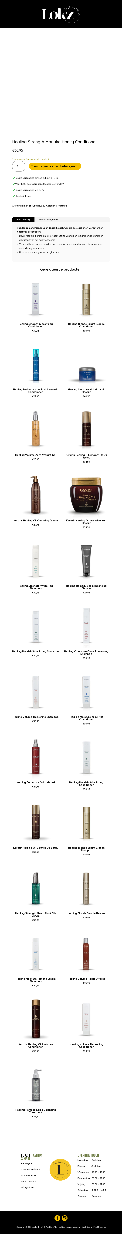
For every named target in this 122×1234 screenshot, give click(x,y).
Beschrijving (23, 219)
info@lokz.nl (27, 1187)
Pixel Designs (99, 1227)
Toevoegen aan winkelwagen (53, 166)
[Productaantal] (18, 166)
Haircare (62, 205)
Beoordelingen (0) (48, 219)
